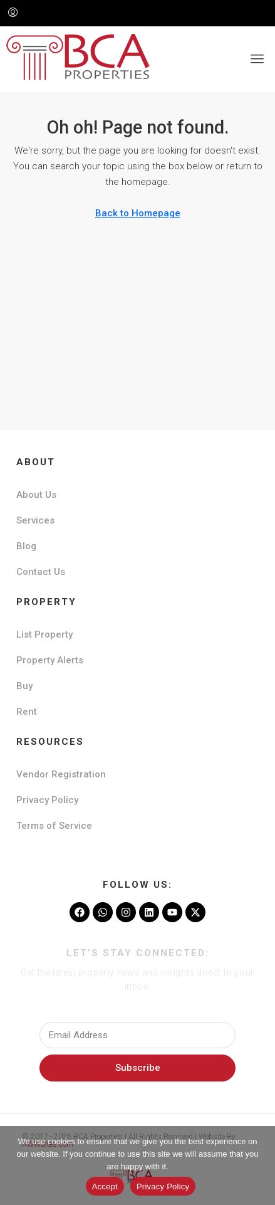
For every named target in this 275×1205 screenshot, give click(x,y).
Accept (105, 1186)
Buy (24, 686)
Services (35, 520)
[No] (259, 1165)
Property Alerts (49, 660)
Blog (26, 546)
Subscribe (137, 1067)
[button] (257, 59)
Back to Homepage (137, 213)
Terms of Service (54, 825)
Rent (26, 711)
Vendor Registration (61, 774)
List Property (44, 634)
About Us (36, 494)
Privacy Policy (47, 800)
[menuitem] (13, 13)
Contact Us (40, 571)
